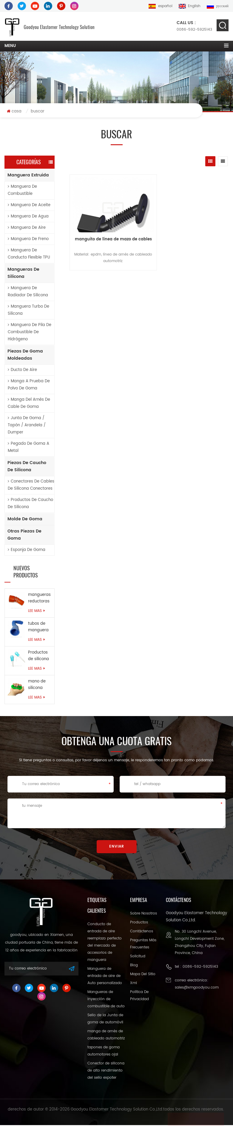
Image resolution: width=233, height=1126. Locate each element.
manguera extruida (28, 175)
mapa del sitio (142, 975)
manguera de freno (28, 240)
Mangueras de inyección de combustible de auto (106, 1000)
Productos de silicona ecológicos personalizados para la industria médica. (39, 656)
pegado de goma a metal (28, 448)
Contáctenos (141, 932)
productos (139, 923)
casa (14, 112)
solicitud (137, 957)
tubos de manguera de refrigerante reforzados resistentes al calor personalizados (39, 628)
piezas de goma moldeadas (25, 355)
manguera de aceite (29, 206)
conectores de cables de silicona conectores (31, 485)
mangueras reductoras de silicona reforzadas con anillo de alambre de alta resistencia (39, 599)
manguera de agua (28, 217)
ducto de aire (22, 370)
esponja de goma (26, 550)
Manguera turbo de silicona (28, 310)
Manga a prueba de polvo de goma (29, 385)
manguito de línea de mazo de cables (95, 243)
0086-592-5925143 (194, 26)
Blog (134, 966)
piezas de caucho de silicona (26, 467)
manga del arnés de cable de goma (29, 404)
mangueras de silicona (23, 274)
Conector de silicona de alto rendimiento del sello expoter (105, 1071)
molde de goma (24, 519)
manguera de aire (27, 228)
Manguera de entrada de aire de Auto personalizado (104, 977)
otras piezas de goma (24, 535)
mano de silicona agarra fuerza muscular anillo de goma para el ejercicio (39, 685)
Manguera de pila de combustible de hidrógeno (29, 332)
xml (133, 984)
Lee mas (36, 612)
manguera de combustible (22, 191)
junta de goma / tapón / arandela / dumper (27, 426)
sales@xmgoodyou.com (197, 988)
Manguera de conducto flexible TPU (29, 254)
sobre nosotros (143, 914)
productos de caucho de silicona (30, 504)
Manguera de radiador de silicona (28, 292)
